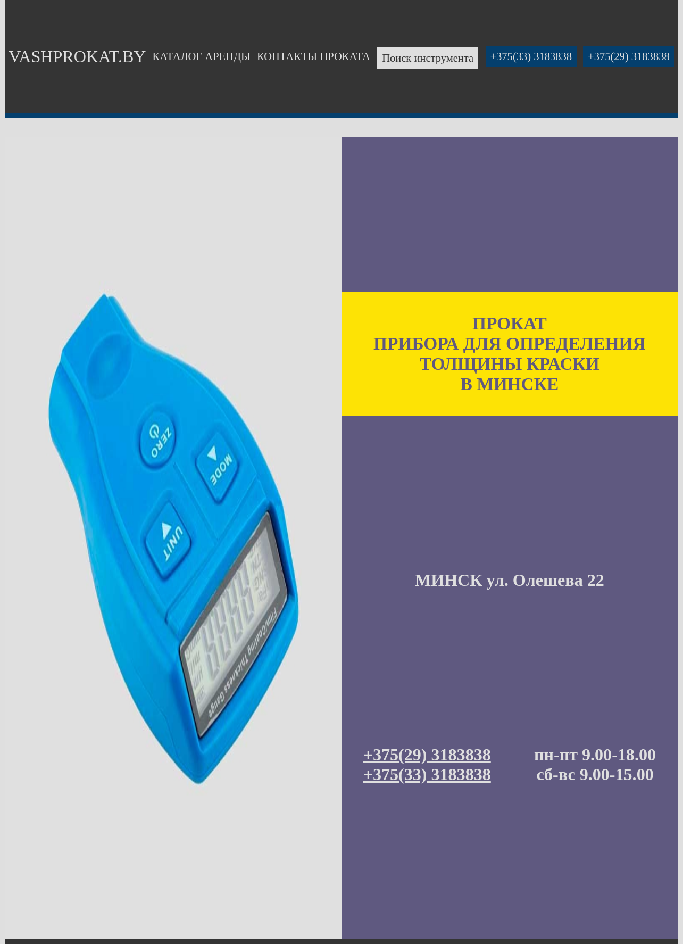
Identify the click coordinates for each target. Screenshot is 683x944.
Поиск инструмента (427, 58)
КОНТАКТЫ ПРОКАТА (313, 56)
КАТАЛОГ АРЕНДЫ (202, 56)
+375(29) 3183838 (629, 56)
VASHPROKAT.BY (77, 56)
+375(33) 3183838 (531, 56)
